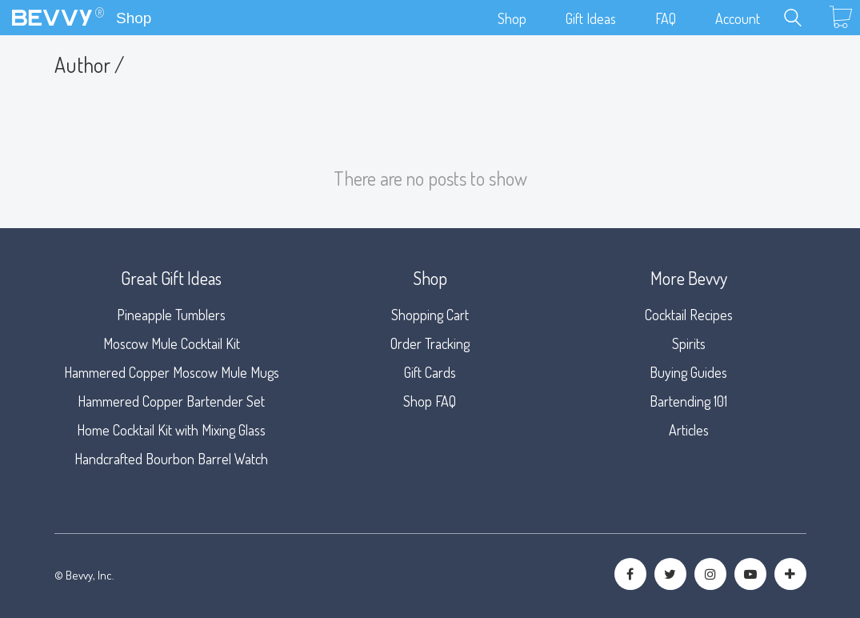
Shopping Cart (430, 314)
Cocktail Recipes (689, 314)
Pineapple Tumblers (171, 314)
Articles (689, 430)
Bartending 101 (688, 401)
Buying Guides (688, 372)
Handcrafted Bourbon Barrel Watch (171, 459)
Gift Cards (430, 372)
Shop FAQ (429, 401)
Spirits (689, 343)
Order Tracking (430, 343)
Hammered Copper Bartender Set (171, 401)
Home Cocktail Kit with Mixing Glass (171, 430)
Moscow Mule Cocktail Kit (171, 343)
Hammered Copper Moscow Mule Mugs (171, 372)
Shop (133, 18)
